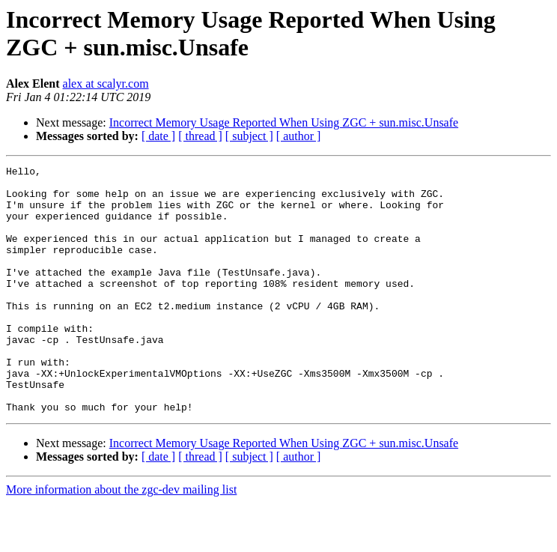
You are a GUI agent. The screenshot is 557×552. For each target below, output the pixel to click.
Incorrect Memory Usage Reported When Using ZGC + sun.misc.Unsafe (283, 122)
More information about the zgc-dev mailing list (121, 539)
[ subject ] (249, 136)
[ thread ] (200, 136)
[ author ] (298, 136)
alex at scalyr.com (106, 83)
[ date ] (158, 136)
